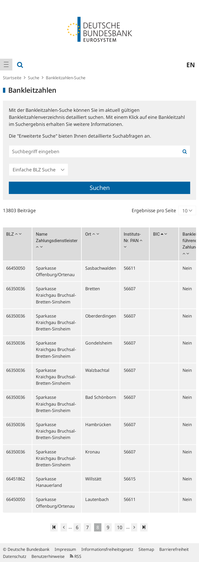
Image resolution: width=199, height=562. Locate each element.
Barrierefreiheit (174, 549)
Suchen (100, 188)
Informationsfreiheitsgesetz (107, 549)
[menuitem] (6, 64)
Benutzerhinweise (48, 556)
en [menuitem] (190, 64)
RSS (75, 556)
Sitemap (146, 549)
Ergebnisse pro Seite (154, 210)
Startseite (12, 77)
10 (119, 527)
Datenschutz (14, 556)
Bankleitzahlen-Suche (66, 77)
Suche (33, 77)
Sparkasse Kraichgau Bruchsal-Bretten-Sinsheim (56, 295)
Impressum (65, 549)
